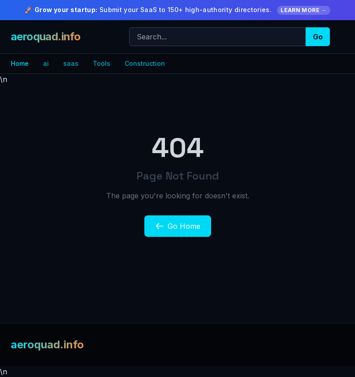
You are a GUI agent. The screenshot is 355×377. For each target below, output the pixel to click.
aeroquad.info (45, 36)
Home (20, 63)
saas (70, 63)
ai (46, 63)
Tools (101, 63)
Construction (145, 63)
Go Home (177, 226)
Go (318, 36)
